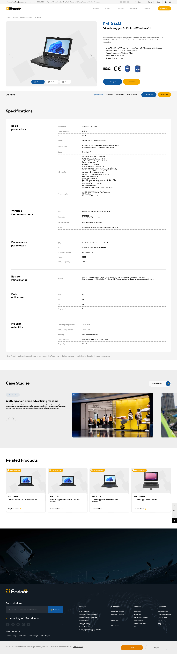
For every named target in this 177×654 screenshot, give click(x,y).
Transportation (84, 621)
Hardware (137, 614)
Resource (135, 8)
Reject (156, 648)
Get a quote (149, 95)
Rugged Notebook (26, 17)
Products (109, 8)
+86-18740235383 (38, 2)
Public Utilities (84, 611)
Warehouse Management (88, 618)
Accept (131, 648)
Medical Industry (85, 627)
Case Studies (162, 618)
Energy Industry (84, 624)
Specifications (98, 94)
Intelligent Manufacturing (88, 614)
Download (115, 626)
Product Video (132, 94)
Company (147, 8)
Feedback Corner (140, 624)
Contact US (164, 8)
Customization (139, 621)
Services (122, 8)
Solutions (97, 8)
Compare (164, 95)
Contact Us (115, 606)
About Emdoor (163, 611)
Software (137, 611)
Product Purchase (117, 611)
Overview (109, 94)
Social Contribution (164, 614)
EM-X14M (37, 17)
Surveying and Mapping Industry (90, 630)
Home (8, 17)
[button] (11, 56)
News (160, 621)
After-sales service (141, 618)
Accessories (120, 94)
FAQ (135, 627)
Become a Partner (117, 614)
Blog (159, 624)
